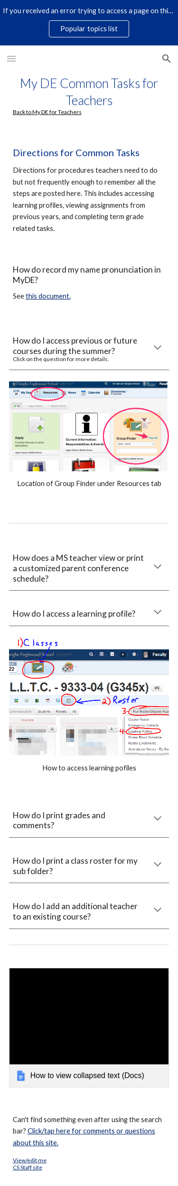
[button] (11, 58)
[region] (89, 22)
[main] (89, 95)
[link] (89, 1028)
